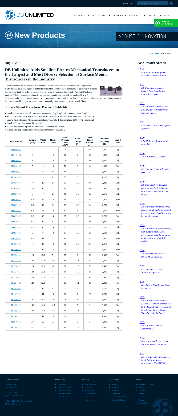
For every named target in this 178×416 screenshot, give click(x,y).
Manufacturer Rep (146, 384)
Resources (135, 15)
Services (118, 15)
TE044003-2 (16, 155)
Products (79, 15)
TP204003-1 (16, 322)
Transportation (117, 390)
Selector (163, 22)
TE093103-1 (16, 233)
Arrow (141, 387)
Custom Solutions (65, 390)
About (167, 15)
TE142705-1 (16, 294)
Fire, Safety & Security (121, 397)
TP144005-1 (16, 299)
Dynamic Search (64, 387)
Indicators (88, 387)
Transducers (89, 390)
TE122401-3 (16, 272)
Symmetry (143, 400)
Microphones (90, 400)
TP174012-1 (16, 316)
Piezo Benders (90, 394)
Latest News (62, 397)
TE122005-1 (16, 255)
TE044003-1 (16, 149)
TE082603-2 (16, 199)
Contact (153, 15)
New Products (90, 384)
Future (141, 394)
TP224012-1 (16, 327)
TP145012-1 (16, 310)
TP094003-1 (16, 171)
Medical (115, 384)
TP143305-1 (16, 305)
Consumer (116, 394)
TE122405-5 (16, 277)
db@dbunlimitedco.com (14, 396)
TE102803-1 (16, 183)
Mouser (142, 397)
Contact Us (127, 3)
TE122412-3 (16, 260)
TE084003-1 (16, 222)
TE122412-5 (16, 283)
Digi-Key (142, 390)
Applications (99, 15)
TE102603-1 (16, 244)
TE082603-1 (16, 194)
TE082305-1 (16, 210)
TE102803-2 (16, 188)
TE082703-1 (16, 205)
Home (157, 53)
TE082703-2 (16, 227)
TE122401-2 (16, 266)
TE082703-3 (16, 216)
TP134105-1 (16, 288)
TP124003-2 (16, 249)
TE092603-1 (16, 238)
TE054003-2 (16, 166)
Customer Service (65, 394)
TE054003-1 (16, 160)
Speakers (88, 397)
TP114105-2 (16, 177)
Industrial (115, 387)
